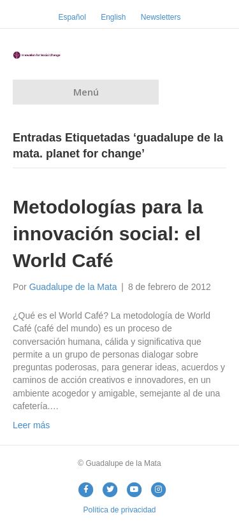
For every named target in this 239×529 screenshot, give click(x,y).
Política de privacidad (119, 509)
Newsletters (161, 17)
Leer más (31, 425)
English (113, 17)
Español (71, 17)
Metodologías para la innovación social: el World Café (108, 233)
